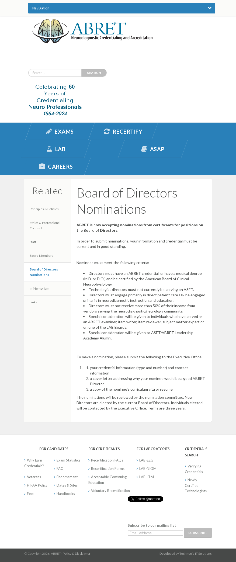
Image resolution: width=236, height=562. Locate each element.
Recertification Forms (107, 468)
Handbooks (66, 493)
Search (94, 73)
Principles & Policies (44, 209)
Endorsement (67, 477)
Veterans (34, 477)
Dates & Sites (67, 485)
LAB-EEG (146, 460)
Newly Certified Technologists (196, 485)
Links (33, 302)
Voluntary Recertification (110, 490)
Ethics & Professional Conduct (45, 225)
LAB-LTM (146, 477)
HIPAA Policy (37, 485)
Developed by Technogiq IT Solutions (185, 553)
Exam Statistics (68, 460)
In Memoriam (39, 288)
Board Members (41, 256)
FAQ (60, 468)
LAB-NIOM (148, 468)
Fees (30, 493)
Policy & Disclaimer (77, 553)
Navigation (40, 8)
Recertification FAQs (107, 460)
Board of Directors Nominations (44, 272)
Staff (33, 242)
